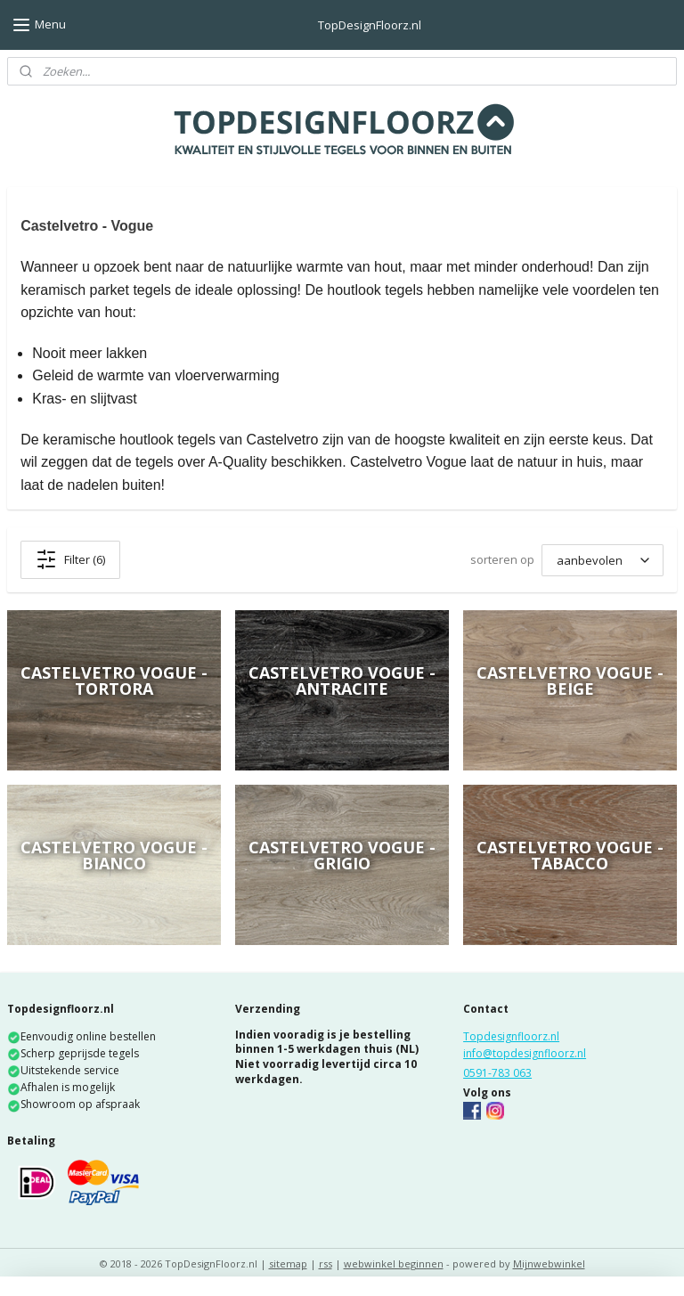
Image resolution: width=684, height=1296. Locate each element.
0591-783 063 (497, 1072)
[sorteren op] (602, 560)
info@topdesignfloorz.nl (524, 1053)
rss (325, 1263)
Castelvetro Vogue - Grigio (342, 855)
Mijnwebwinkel (549, 1263)
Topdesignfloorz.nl (511, 1036)
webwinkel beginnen (394, 1263)
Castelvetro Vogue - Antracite (342, 680)
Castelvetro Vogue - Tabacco (570, 855)
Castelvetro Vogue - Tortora (114, 680)
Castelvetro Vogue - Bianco (114, 855)
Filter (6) (70, 559)
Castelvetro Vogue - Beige (570, 680)
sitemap (288, 1263)
